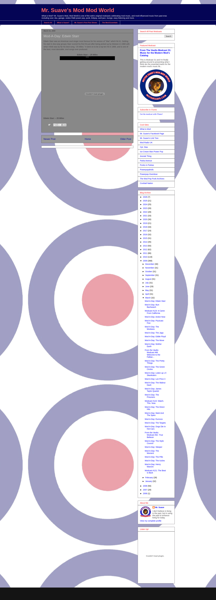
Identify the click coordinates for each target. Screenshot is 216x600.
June (147, 286)
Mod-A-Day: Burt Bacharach (152, 306)
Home (88, 139)
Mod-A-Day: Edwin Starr (61, 36)
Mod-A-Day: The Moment (152, 452)
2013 (145, 246)
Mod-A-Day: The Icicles (155, 461)
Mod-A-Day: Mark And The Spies (154, 414)
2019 (145, 223)
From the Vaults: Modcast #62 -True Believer (154, 434)
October (149, 271)
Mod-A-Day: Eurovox (154, 419)
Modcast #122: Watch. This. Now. (154, 402)
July (147, 283)
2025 (145, 201)
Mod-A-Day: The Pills (154, 457)
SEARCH (139, 18)
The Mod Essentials (110, 23)
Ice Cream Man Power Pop (151, 152)
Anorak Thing (145, 156)
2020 (145, 219)
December (150, 264)
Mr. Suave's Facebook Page (152, 134)
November (150, 268)
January (149, 481)
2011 (145, 253)
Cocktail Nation (146, 183)
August (148, 279)
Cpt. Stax (144, 147)
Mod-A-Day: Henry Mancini (153, 465)
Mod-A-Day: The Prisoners (152, 396)
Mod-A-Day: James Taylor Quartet (153, 390)
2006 (145, 493)
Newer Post (50, 139)
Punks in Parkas (147, 165)
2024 (145, 204)
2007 (145, 490)
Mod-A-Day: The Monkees (152, 328)
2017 (145, 231)
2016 (145, 234)
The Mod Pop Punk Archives (152, 179)
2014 (145, 242)
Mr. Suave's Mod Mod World (77, 10)
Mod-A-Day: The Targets (155, 423)
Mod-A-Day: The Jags (154, 333)
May (147, 290)
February (149, 477)
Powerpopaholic (147, 170)
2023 (145, 208)
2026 (145, 197)
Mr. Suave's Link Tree (149, 138)
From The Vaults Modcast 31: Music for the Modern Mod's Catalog (155, 53)
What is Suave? (63, 23)
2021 (145, 216)
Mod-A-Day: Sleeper (153, 447)
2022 (145, 212)
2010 (145, 257)
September (150, 275)
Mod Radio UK (146, 142)
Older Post (125, 139)
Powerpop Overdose (149, 174)
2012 (145, 249)
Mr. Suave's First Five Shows (85, 23)
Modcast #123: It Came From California (155, 312)
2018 (145, 227)
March (148, 298)
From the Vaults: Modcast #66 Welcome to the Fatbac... (152, 353)
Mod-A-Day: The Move (154, 340)
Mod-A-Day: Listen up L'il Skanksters (155, 374)
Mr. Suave (159, 507)
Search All (48, 23)
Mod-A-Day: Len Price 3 (155, 379)
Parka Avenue (146, 161)
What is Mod (145, 129)
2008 (145, 486)
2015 (145, 238)
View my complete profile (150, 521)
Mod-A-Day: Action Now (155, 317)
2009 (145, 261)
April (147, 294)
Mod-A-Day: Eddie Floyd (155, 336)
